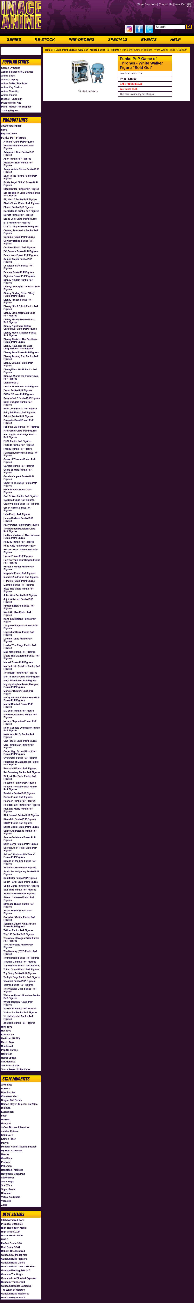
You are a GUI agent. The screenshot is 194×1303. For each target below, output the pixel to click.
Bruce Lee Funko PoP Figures (20, 218)
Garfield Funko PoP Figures (18, 466)
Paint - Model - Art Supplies (16, 106)
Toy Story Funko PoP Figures (19, 973)
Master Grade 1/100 (12, 1235)
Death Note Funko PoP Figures (20, 255)
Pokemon (6, 1166)
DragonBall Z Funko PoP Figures (21, 398)
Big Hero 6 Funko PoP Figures (20, 199)
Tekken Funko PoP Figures (18, 930)
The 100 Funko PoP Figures (18, 934)
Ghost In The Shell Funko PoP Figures (20, 484)
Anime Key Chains (11, 87)
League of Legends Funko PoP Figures (20, 627)
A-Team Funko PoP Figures (18, 141)
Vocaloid (6, 1201)
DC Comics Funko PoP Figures (20, 251)
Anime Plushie (9, 95)
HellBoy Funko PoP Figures (18, 542)
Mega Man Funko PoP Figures (20, 680)
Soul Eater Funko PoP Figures (20, 878)
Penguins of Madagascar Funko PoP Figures (21, 763)
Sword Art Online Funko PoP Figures (19, 918)
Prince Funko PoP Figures (17, 797)
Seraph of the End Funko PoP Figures (19, 862)
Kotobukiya (7, 1034)
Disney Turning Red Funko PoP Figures (20, 357)
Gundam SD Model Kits (14, 1255)
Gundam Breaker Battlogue (16, 1286)
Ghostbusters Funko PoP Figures (17, 491)
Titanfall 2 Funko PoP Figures (19, 961)
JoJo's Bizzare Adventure (15, 1127)
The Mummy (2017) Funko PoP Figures (20, 952)
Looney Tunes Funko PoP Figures (17, 640)
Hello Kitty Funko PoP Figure (19, 545)
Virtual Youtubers (10, 1197)
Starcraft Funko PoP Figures (19, 893)
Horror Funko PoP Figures (18, 556)
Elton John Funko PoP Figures (20, 408)
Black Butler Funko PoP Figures (21, 189)
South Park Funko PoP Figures (20, 882)
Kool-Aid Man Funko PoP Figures (17, 613)
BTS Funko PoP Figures (16, 222)
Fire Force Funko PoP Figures (20, 430)
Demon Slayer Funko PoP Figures (17, 260)
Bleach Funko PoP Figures (18, 207)
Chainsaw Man (9, 1096)
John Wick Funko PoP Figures (20, 595)
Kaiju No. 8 (7, 1135)
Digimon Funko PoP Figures (19, 276)
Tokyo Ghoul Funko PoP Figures (21, 969)
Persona (5, 1162)
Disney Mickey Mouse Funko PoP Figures (19, 321)
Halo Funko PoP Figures (16, 514)
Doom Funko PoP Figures (17, 390)
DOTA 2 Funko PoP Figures (18, 394)
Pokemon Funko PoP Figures (19, 782)
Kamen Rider (8, 1139)
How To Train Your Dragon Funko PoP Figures (21, 561)
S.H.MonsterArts (10, 1065)
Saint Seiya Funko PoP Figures (20, 844)
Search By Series (10, 68)
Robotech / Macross (12, 1170)
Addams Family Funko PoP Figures (18, 147)
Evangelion (7, 1111)
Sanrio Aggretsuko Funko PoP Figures (20, 832)
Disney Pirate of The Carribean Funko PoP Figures (20, 340)
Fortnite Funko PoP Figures (18, 445)
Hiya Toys (6, 1026)
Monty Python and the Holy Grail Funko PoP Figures (21, 699)
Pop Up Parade (9, 1050)
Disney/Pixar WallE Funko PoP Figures (20, 371)
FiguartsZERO (9, 133)
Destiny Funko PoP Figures (18, 272)
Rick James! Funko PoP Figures (21, 815)
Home (48, 50)
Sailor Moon (8, 1177)
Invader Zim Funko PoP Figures (20, 577)
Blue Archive (8, 1092)
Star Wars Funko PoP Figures (19, 889)
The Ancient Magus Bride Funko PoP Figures (21, 939)
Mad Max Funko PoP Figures (19, 652)
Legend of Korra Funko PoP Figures (18, 633)
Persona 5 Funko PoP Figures (20, 768)
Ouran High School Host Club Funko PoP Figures (19, 752)
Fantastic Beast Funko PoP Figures (18, 421)
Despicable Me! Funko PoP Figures (18, 267)
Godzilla (5, 1119)
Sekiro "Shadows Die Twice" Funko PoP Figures (19, 856)
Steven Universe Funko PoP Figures (18, 899)
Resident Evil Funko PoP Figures (21, 805)
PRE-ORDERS (81, 39)
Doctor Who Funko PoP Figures (20, 386)
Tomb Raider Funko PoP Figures (21, 965)
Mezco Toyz (7, 1042)
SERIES (14, 39)
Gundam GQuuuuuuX (13, 1297)
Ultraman (6, 1193)
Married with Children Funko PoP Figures (21, 667)
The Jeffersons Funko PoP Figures (18, 946)
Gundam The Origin (12, 1274)
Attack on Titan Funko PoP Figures (18, 164)
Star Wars (6, 1185)
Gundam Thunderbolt (13, 1282)
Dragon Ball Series (11, 1100)
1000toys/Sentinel (11, 126)
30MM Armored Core (12, 1220)
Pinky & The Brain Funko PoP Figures (19, 777)
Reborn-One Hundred (13, 1251)
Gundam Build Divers (13, 1262)
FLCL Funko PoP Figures (17, 441)
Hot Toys (6, 1030)
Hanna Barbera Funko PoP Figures (18, 519)
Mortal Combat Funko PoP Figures (18, 705)
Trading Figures (10, 110)
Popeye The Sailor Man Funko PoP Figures (20, 788)
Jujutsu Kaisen (9, 1131)
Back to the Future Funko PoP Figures (20, 177)
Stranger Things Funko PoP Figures (18, 905)
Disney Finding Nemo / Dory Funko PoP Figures (19, 294)
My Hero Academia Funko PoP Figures (20, 716)
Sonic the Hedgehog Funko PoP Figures (21, 873)
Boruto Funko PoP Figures (18, 215)
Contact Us (165, 4)
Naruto (5, 1154)
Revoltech (6, 1054)
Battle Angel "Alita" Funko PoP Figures (20, 184)
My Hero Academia (11, 1150)
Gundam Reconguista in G (16, 1270)
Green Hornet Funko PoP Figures (17, 509)
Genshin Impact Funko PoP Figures (18, 477)
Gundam (6, 1123)
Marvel (5, 1142)
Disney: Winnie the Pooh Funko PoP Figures (20, 377)
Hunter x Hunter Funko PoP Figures (18, 568)
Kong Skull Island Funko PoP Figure (19, 620)
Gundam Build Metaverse (15, 1293)
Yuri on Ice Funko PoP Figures (20, 1012)
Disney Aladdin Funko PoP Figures (18, 281)
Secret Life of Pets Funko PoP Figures (20, 849)
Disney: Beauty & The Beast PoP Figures (21, 288)
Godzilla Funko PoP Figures (18, 500)
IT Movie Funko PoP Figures (19, 581)
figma (4, 129)
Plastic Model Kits (11, 102)
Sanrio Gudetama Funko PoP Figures (19, 838)
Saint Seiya (7, 1181)
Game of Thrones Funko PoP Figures (19, 460)
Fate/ (4, 1115)
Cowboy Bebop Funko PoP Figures (18, 242)
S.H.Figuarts (8, 1061)
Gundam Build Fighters (14, 1258)
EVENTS (149, 39)
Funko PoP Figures (13, 137)
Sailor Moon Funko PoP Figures (21, 827)
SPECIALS (118, 39)
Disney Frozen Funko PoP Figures (17, 301)
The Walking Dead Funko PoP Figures (19, 990)
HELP (175, 39)
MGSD (4, 1239)
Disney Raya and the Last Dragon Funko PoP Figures (18, 347)
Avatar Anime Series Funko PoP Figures (21, 170)
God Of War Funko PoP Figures (20, 496)
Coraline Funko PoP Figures (19, 237)
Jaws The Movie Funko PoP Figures (18, 590)
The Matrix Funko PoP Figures (20, 672)
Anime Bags (8, 75)
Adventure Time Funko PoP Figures (18, 153)
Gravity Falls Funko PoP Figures (21, 504)
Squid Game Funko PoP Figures (21, 885)
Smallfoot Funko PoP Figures (19, 867)
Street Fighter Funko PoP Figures (17, 912)
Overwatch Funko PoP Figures (20, 758)
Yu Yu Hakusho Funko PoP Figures (18, 1017)
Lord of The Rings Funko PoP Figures (19, 646)
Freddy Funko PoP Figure (17, 449)
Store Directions (147, 4)
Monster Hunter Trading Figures (19, 1146)
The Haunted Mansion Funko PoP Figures (19, 530)
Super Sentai (8, 1189)
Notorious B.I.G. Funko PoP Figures (18, 735)
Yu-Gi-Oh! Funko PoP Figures (19, 1008)
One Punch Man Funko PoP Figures (18, 746)
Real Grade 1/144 (10, 1247)
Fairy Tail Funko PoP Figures (19, 412)
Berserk (5, 1088)
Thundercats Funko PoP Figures (21, 958)
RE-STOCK (45, 39)
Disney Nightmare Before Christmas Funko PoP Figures (20, 327)
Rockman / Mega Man (13, 1173)
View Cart (180, 4)
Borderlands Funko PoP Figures (21, 211)
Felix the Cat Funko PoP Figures (21, 426)
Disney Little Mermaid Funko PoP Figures (19, 314)
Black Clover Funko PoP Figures (21, 203)
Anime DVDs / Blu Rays (14, 83)
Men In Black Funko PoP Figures (21, 676)
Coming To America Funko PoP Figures (20, 232)
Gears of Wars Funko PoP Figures (17, 471)
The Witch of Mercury (13, 1289)
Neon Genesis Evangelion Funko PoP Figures (21, 729)
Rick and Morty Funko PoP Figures (18, 810)
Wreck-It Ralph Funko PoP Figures (18, 1003)
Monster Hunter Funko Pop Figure (18, 692)
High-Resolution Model (14, 1228)
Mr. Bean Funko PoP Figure (18, 710)
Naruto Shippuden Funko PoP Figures (20, 722)
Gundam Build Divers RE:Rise (17, 1266)
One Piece (6, 1158)
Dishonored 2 (10, 382)
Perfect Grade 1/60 (11, 1243)
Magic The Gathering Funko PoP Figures (21, 657)
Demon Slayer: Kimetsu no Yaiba (19, 1104)
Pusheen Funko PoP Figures (19, 801)
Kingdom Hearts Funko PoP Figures (18, 607)
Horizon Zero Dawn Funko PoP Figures (20, 551)
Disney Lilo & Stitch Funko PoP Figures (20, 307)
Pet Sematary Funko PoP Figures (21, 772)
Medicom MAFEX (10, 1038)
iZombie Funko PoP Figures (18, 585)
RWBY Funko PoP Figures (17, 823)
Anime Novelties (10, 91)
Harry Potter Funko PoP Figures (21, 524)
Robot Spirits (8, 1057)
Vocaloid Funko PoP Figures (19, 981)
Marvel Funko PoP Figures (18, 662)
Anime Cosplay (9, 79)
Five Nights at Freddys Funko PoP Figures (19, 436)
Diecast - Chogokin (11, 99)
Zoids (4, 1204)
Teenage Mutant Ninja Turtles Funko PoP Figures (19, 925)
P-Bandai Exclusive (12, 1224)
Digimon (5, 1108)
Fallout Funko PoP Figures (18, 416)
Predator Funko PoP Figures (19, 793)
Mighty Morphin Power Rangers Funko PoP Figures (20, 685)
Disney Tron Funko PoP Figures (21, 352)
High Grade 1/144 (10, 1231)
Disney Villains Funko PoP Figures (18, 364)
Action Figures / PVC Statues (17, 71)
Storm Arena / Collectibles (15, 1069)
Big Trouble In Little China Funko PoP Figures (21, 194)
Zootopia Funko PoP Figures (19, 1023)
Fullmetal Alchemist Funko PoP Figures (20, 454)
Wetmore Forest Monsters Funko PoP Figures (21, 997)
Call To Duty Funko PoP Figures (21, 226)
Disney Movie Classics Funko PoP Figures (19, 334)
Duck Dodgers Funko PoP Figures (17, 403)
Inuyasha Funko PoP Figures (19, 573)
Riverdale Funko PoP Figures (19, 819)
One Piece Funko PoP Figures (20, 741)
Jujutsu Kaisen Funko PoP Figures (18, 600)
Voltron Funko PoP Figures (18, 985)
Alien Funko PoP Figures (17, 158)
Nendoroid (7, 1046)
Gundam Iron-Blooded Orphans (18, 1278)
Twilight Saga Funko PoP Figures (21, 977)
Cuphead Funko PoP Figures (19, 247)
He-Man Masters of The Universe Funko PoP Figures (21, 536)
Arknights (6, 1084)
